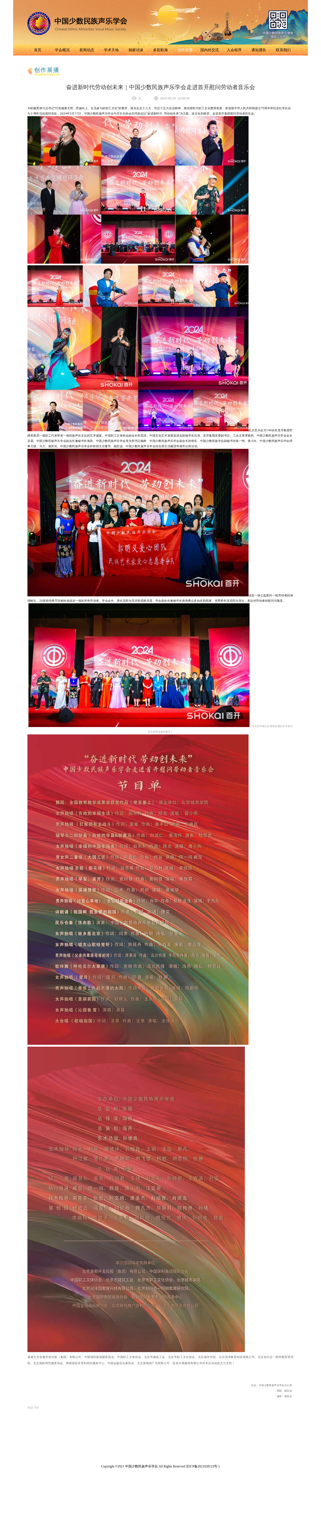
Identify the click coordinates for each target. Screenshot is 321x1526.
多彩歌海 (160, 50)
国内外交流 (209, 50)
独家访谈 (136, 50)
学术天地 (111, 50)
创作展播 (185, 50)
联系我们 (283, 50)
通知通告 (258, 50)
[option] (33, 1408)
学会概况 (62, 50)
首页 (37, 50)
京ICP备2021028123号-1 (203, 1466)
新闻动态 (86, 50)
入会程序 (234, 50)
